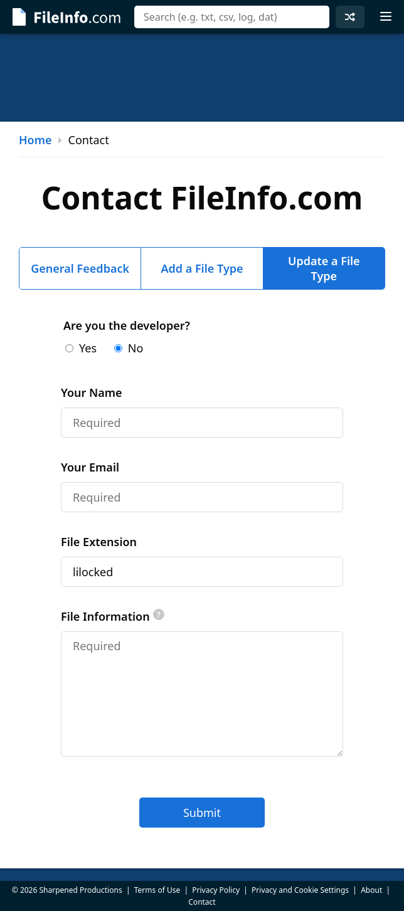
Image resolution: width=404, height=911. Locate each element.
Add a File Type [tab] (202, 268)
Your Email (90, 467)
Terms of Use (157, 890)
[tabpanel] (202, 573)
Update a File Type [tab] (324, 268)
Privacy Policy (216, 890)
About (371, 890)
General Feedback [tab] (80, 268)
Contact (201, 902)
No (129, 347)
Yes (81, 347)
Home (35, 139)
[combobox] (231, 17)
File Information (112, 616)
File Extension (99, 541)
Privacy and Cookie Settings (300, 890)
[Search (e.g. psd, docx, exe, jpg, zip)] (231, 17)
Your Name (91, 392)
